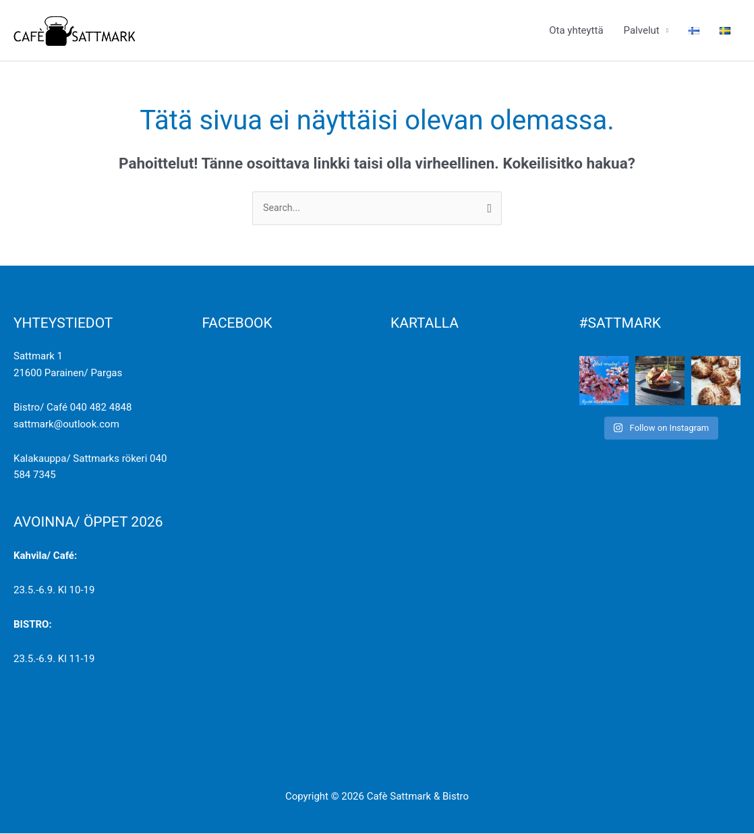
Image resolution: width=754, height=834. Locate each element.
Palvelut (642, 30)
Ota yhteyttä (576, 30)
